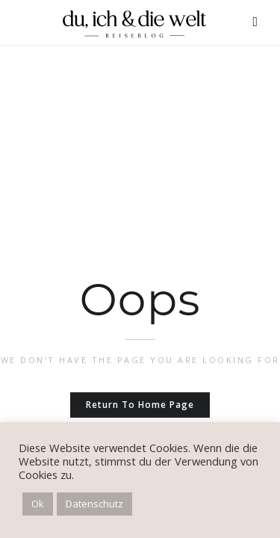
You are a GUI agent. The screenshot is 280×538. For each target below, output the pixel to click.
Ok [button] (37, 503)
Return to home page (140, 404)
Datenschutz (94, 503)
